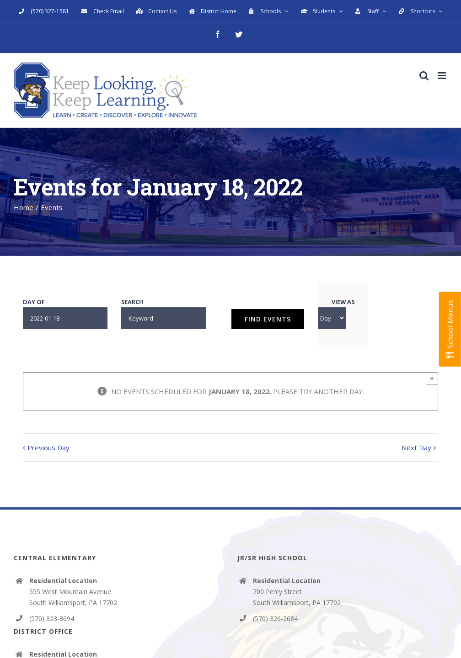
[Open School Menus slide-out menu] (450, 329)
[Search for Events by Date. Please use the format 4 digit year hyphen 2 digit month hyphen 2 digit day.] (65, 318)
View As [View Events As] (343, 302)
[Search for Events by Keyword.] (163, 318)
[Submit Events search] (267, 319)
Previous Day (48, 447)
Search (132, 302)
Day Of (34, 302)
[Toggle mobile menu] (442, 75)
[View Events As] (332, 318)
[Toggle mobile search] (424, 75)
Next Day (416, 447)
